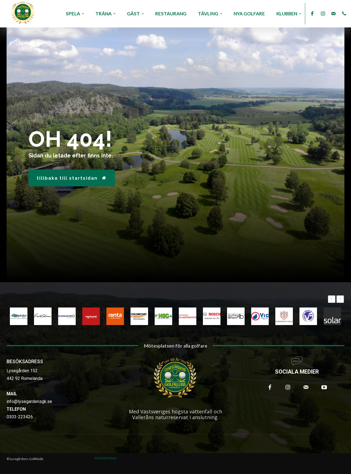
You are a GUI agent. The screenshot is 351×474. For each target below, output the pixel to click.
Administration (105, 458)
